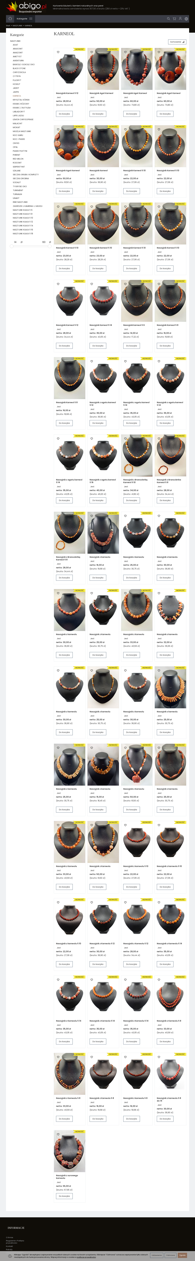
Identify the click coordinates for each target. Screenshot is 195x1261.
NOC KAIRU (18, 135)
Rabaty (9, 1246)
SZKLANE (17, 170)
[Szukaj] (169, 19)
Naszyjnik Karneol (99, 171)
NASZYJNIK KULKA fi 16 (23, 229)
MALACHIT (17, 123)
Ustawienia (157, 1255)
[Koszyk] (175, 19)
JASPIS (16, 92)
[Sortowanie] (176, 42)
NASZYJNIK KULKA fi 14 (23, 225)
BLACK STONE (19, 68)
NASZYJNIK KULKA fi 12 (23, 221)
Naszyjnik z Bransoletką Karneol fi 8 (68, 559)
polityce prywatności (86, 1257)
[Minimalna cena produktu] (15, 242)
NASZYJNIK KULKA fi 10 (23, 217)
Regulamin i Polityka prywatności (15, 1238)
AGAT (15, 44)
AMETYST (17, 56)
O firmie (9, 1234)
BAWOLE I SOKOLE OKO (24, 64)
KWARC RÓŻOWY (21, 103)
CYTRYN (17, 76)
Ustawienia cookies (15, 1249)
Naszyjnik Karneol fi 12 (67, 94)
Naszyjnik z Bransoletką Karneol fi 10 (135, 482)
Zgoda (182, 1255)
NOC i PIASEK (19, 139)
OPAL (15, 147)
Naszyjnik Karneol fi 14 (101, 326)
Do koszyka (64, 114)
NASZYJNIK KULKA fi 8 (22, 214)
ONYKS (16, 143)
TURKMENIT (18, 190)
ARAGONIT (18, 48)
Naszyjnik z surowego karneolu (67, 1177)
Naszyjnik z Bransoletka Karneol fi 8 (169, 482)
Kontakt (9, 1242)
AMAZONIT (18, 52)
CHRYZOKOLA (19, 72)
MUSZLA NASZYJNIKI (22, 131)
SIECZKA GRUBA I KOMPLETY (26, 174)
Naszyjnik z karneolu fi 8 (135, 1099)
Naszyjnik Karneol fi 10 (134, 171)
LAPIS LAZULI (18, 115)
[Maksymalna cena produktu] (44, 242)
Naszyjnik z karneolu (100, 558)
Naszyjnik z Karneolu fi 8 (169, 1021)
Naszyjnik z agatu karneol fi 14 (136, 404)
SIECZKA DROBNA (21, 178)
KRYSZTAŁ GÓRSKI (21, 99)
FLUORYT (17, 80)
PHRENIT (16, 154)
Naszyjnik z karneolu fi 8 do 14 (169, 1100)
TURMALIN (17, 194)
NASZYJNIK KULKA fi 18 (23, 233)
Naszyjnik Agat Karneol (101, 94)
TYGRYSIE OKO (20, 186)
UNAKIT (16, 198)
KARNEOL (17, 95)
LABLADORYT (19, 111)
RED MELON (18, 158)
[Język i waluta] (186, 19)
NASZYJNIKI (15, 41)
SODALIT (17, 182)
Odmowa (170, 1255)
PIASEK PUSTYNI (20, 151)
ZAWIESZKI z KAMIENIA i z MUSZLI (27, 206)
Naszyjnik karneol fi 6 (134, 326)
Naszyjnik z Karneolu (100, 635)
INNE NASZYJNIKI (20, 202)
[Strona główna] (26, 7)
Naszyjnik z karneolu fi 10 (135, 867)
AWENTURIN (18, 60)
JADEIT (16, 88)
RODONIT (17, 162)
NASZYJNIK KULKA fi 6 (22, 210)
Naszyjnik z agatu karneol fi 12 (103, 404)
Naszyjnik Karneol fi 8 (167, 326)
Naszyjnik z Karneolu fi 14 (169, 944)
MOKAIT (16, 127)
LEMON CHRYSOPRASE (23, 119)
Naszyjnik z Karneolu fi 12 (102, 944)
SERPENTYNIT (19, 166)
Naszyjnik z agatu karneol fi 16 (103, 482)
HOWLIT (16, 84)
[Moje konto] (181, 19)
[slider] (11, 246)
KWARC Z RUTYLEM (21, 107)
